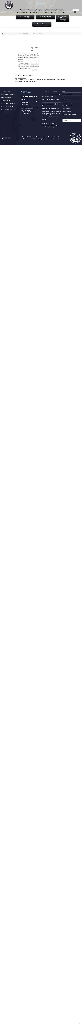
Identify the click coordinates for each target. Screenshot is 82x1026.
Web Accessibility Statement (69, 114)
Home (63, 91)
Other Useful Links (66, 108)
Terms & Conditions (67, 111)
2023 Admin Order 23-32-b (24, 75)
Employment (65, 100)
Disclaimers (65, 97)
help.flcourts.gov (51, 127)
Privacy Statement (67, 105)
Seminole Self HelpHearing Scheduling (45, 17)
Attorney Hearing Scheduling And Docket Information (63, 18)
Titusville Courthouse (6, 100)
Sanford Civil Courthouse (7, 106)
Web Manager (23, 78)
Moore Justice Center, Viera (7, 94)
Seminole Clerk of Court (48, 104)
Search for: (65, 118)
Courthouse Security (67, 94)
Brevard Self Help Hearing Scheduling (25, 17)
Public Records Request (68, 102)
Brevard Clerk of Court (47, 99)
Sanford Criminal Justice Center (9, 103)
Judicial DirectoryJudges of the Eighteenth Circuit (42, 24)
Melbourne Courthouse (6, 97)
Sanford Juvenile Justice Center (9, 109)
